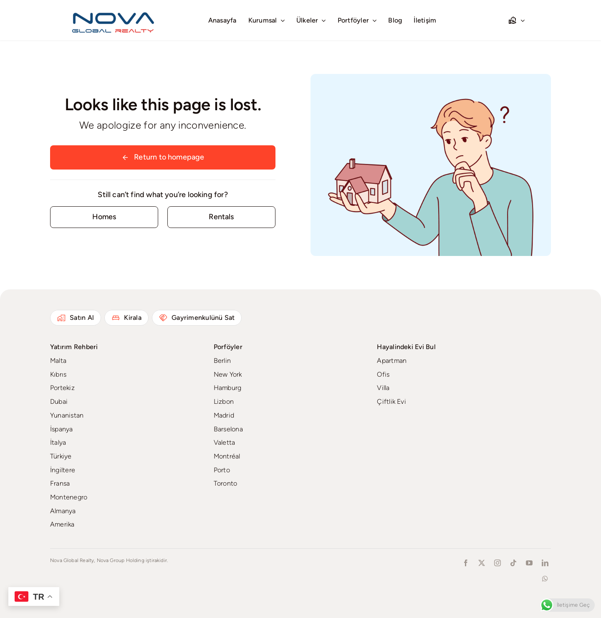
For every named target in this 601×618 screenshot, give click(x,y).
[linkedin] (545, 563)
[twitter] (481, 563)
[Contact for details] (104, 217)
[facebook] (466, 563)
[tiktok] (513, 563)
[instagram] (497, 563)
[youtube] (529, 563)
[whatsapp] (545, 579)
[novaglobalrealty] (113, 10)
